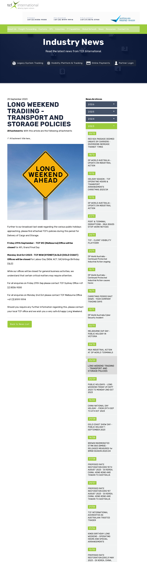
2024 (101, 122)
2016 (101, 188)
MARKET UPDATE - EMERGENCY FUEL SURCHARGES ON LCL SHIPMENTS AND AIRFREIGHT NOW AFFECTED (90, 413)
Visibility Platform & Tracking (65, 64)
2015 (101, 197)
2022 (101, 139)
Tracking (79, 494)
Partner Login (129, 64)
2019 (101, 164)
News (101, 16)
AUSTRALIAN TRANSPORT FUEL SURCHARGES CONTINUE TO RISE (56, 408)
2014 (101, 205)
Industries (60, 16)
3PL (51, 16)
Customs (43, 16)
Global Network (89, 16)
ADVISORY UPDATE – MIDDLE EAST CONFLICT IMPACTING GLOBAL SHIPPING (23, 385)
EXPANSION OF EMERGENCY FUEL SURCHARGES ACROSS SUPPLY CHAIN (90, 385)
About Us (11, 16)
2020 (101, 155)
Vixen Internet (77, 548)
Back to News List (20, 325)
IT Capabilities (73, 16)
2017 (101, 180)
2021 (101, 147)
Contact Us (123, 16)
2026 (101, 105)
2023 (101, 130)
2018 (101, 172)
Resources (111, 16)
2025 (101, 114)
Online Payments (101, 63)
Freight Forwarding (27, 16)
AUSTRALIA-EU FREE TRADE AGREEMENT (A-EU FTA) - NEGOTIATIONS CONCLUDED (124, 385)
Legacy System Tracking (24, 64)
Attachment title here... (20, 139)
